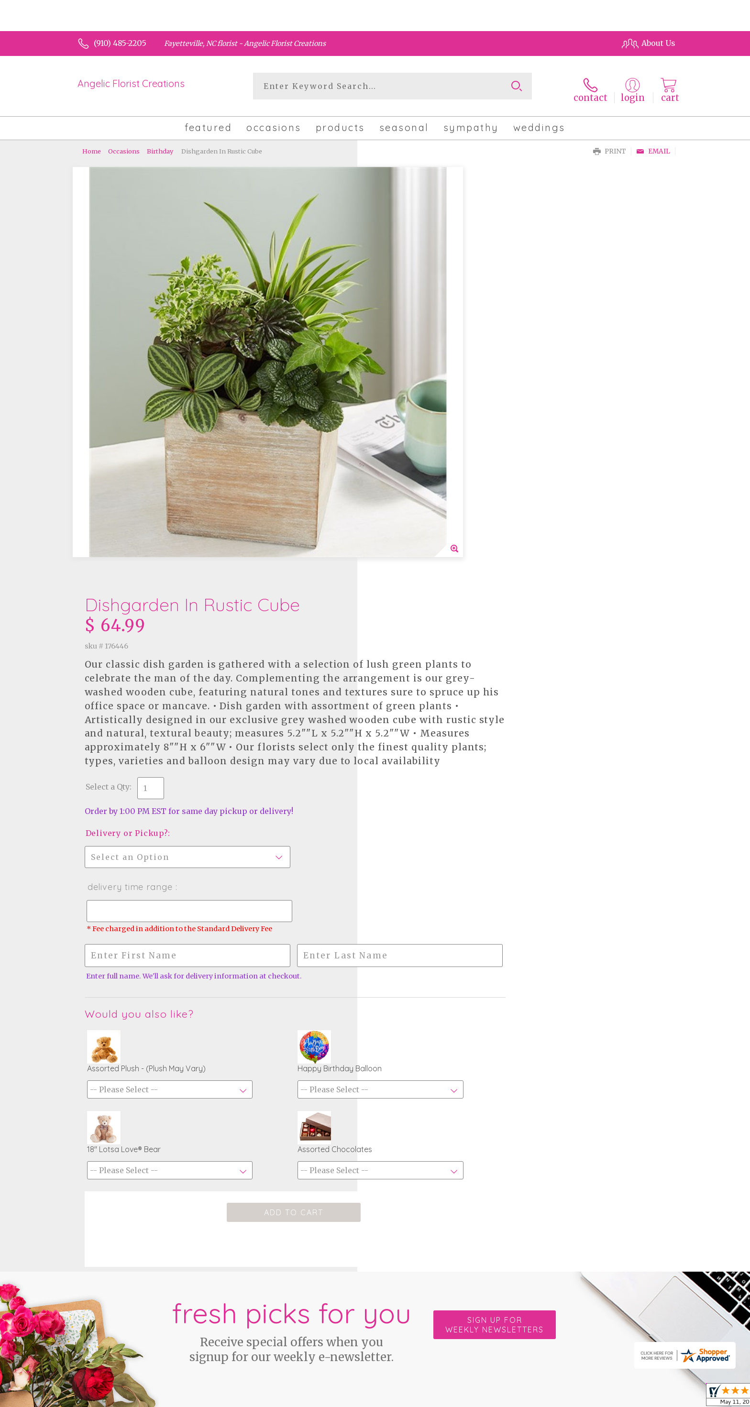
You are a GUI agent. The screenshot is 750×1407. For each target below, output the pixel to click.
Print (609, 146)
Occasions (124, 146)
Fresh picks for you (291, 1041)
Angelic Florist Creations (131, 83)
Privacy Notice (515, 1397)
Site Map (649, 1397)
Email (653, 146)
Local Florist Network (587, 1397)
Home (91, 146)
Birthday (160, 146)
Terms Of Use (456, 1397)
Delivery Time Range (420, 508)
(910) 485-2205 (120, 43)
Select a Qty (398, 408)
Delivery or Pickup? (417, 454)
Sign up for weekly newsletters (494, 1035)
